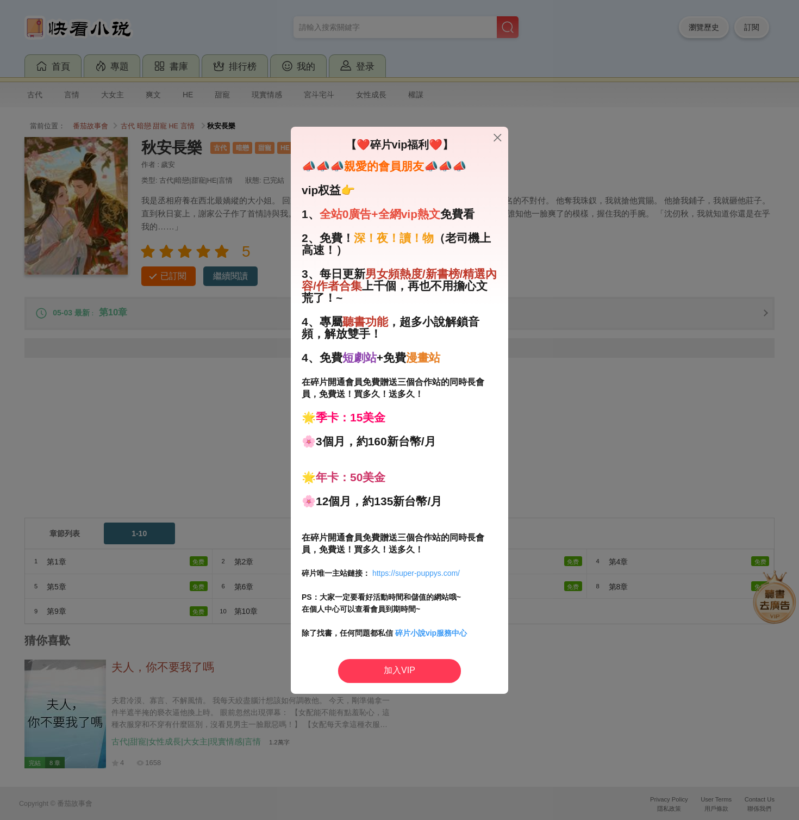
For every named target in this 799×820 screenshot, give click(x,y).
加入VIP (399, 670)
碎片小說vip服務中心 (431, 633)
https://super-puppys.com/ (416, 573)
